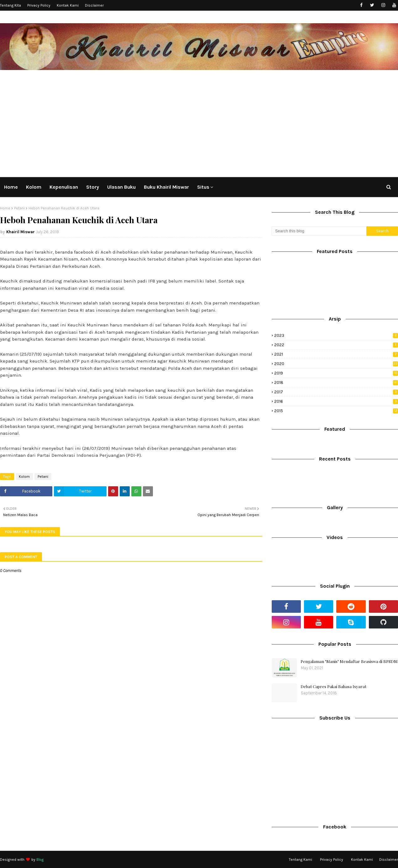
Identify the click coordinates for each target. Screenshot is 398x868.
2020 (336, 363)
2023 (336, 335)
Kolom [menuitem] (33, 187)
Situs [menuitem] (203, 187)
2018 (336, 382)
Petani (19, 208)
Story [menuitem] (92, 187)
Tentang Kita (10, 5)
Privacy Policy (38, 5)
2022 (336, 344)
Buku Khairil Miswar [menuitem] (166, 187)
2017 (336, 392)
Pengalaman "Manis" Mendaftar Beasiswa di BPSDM (349, 661)
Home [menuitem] (11, 187)
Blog (40, 859)
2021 (336, 354)
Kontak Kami (68, 5)
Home (5, 208)
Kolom (24, 476)
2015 (336, 410)
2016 (336, 401)
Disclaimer (94, 5)
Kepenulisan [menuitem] (64, 187)
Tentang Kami (300, 859)
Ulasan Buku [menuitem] (121, 187)
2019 (336, 373)
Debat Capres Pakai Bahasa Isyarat (333, 686)
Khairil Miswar (20, 231)
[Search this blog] (319, 231)
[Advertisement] (199, 122)
